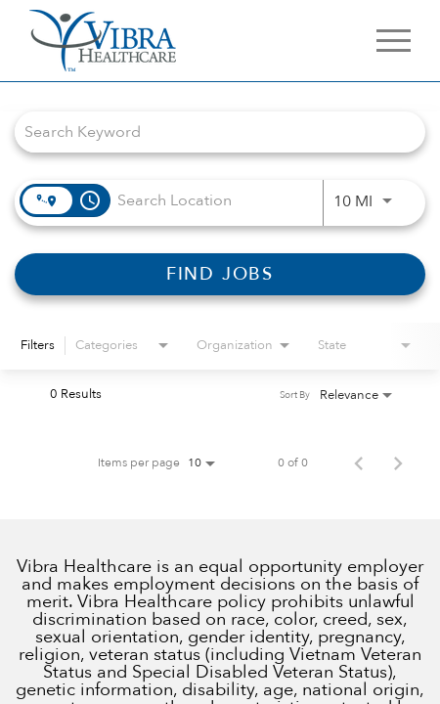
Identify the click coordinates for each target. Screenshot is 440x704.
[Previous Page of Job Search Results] (358, 462)
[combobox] (210, 131)
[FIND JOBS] (220, 274)
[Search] (220, 274)
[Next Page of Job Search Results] (398, 462)
